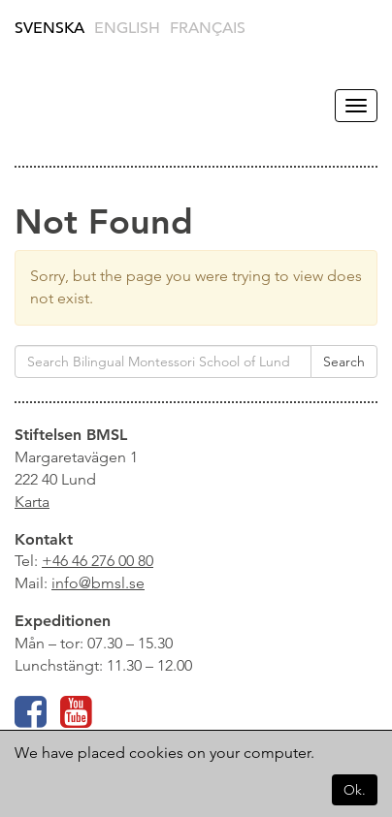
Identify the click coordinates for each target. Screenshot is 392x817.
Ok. (354, 790)
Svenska (49, 28)
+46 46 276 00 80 (97, 560)
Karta (32, 501)
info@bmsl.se (98, 583)
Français (207, 28)
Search (344, 361)
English (127, 28)
